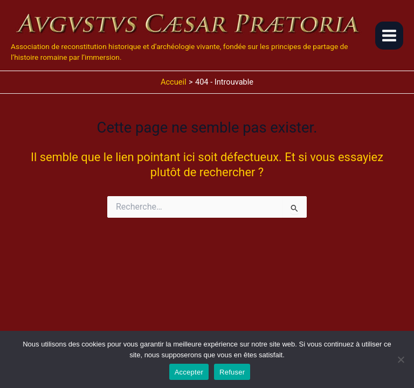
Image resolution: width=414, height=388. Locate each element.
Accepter (189, 372)
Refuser (232, 372)
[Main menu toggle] (389, 36)
